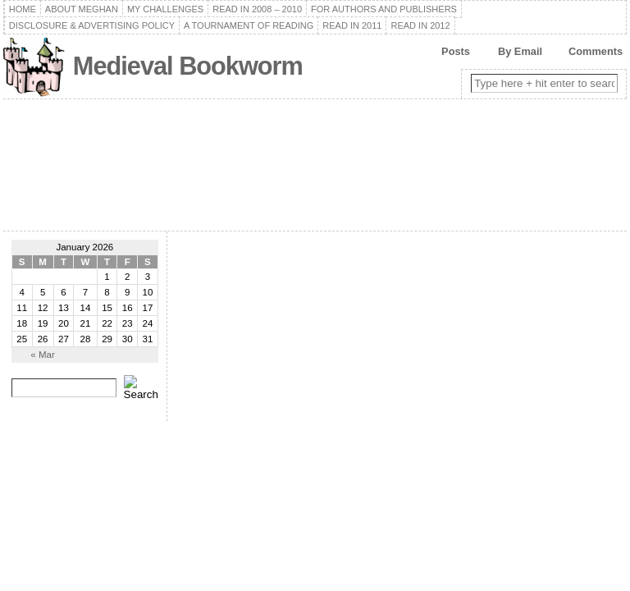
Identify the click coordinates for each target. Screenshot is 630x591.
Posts (455, 51)
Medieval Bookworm (188, 66)
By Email (520, 51)
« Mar (42, 355)
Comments (595, 51)
